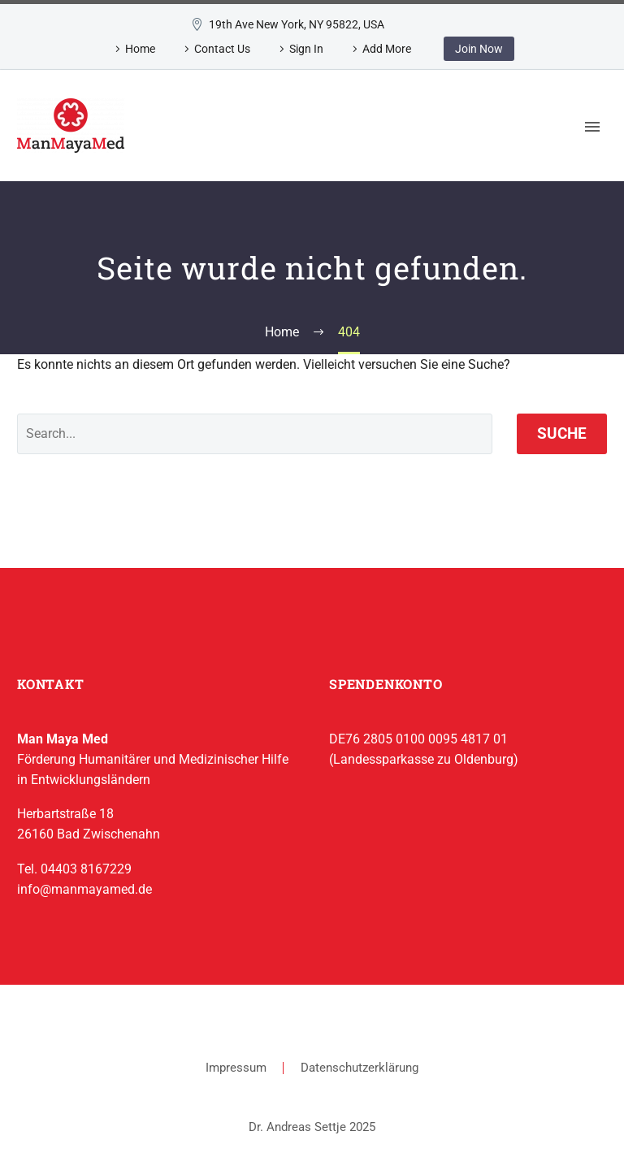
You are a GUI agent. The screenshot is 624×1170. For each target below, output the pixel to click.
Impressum (236, 1068)
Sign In (306, 48)
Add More (386, 48)
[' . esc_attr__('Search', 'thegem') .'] (254, 434)
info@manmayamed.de (84, 889)
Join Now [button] (479, 48)
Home (140, 48)
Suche (562, 433)
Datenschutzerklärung (359, 1068)
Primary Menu (592, 127)
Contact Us (222, 48)
